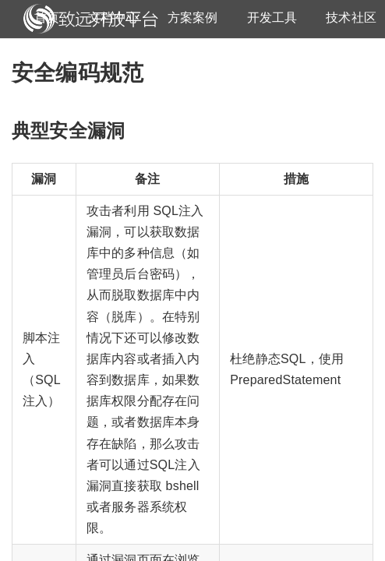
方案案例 (193, 17)
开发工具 (272, 17)
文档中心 (113, 17)
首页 (46, 17)
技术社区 (351, 17)
